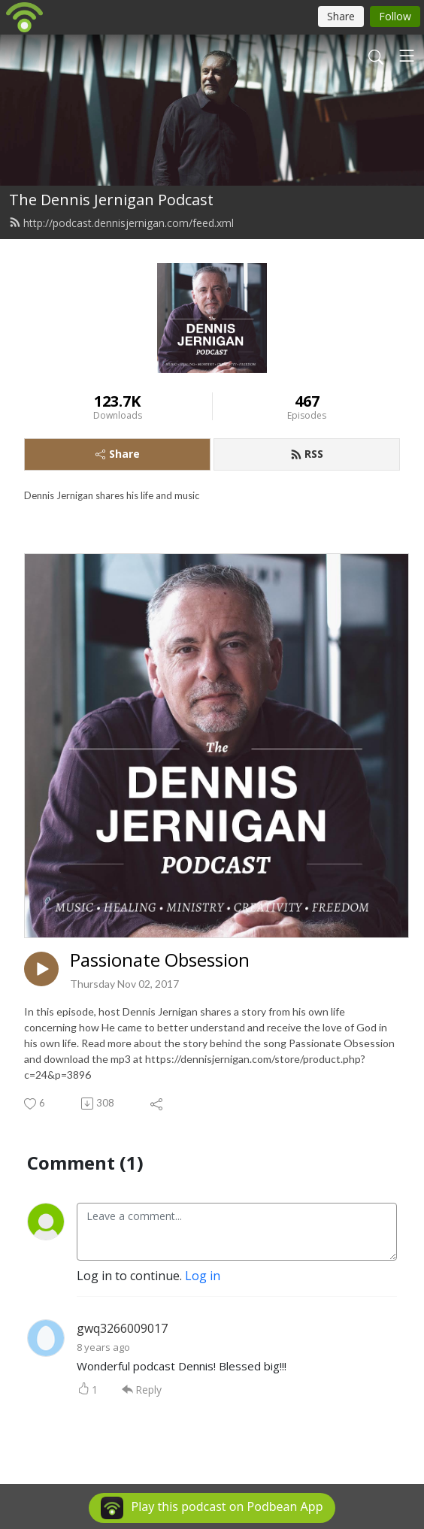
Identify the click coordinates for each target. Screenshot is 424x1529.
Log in (202, 1275)
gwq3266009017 (122, 1328)
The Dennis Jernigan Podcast (111, 199)
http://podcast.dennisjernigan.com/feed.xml (121, 223)
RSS (306, 454)
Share (117, 454)
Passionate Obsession (160, 960)
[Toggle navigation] (406, 55)
